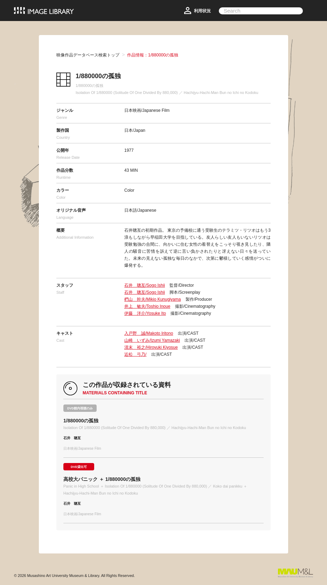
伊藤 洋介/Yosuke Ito (145, 313)
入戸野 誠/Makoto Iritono (148, 333)
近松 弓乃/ (135, 354)
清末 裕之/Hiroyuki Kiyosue (151, 347)
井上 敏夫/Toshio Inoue (147, 306)
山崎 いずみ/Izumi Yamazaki (152, 340)
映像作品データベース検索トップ (87, 55)
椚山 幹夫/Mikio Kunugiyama (152, 299)
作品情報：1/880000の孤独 (152, 55)
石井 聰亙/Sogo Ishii (144, 285)
